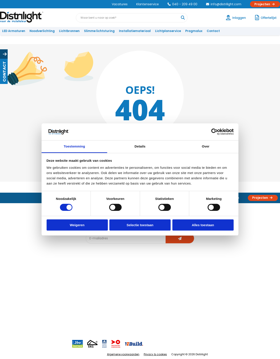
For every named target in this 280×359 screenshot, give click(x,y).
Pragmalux (193, 31)
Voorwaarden (56, 299)
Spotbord (95, 313)
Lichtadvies (138, 277)
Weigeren (77, 225)
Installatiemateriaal (135, 31)
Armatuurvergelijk (143, 299)
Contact (213, 31)
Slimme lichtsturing (99, 31)
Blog (91, 277)
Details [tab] (140, 146)
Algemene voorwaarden (123, 354)
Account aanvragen (18, 277)
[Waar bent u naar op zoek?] (182, 17)
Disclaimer (53, 306)
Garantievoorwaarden (20, 291)
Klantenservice (147, 4)
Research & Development (190, 306)
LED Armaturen (13, 31)
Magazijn (178, 291)
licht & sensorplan (143, 291)
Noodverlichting (42, 31)
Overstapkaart (98, 306)
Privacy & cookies (155, 354)
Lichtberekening (141, 284)
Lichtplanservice (168, 31)
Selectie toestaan (140, 225)
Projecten (265, 4)
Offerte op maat (99, 291)
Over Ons (53, 277)
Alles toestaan (203, 225)
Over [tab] (206, 146)
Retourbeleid (13, 318)
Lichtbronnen (69, 31)
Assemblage (181, 277)
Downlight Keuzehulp (103, 320)
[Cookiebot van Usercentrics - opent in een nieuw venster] (214, 131)
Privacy (51, 313)
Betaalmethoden (16, 299)
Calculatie (179, 284)
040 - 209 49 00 (182, 4)
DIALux (92, 284)
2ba (91, 327)
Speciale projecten (144, 306)
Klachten (10, 284)
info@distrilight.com (223, 4)
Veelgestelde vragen (61, 320)
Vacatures (120, 4)
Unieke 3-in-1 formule (61, 284)
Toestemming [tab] (74, 146)
